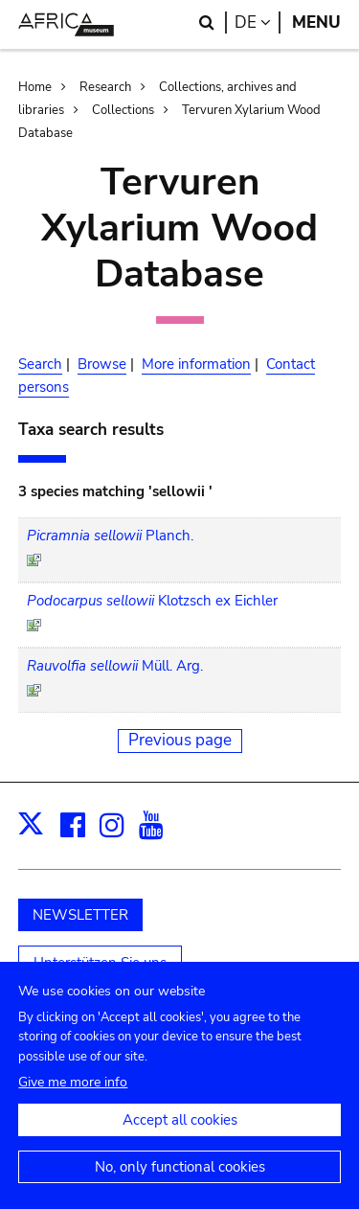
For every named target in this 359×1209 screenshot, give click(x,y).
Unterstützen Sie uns (100, 962)
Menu (316, 22)
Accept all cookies (180, 1136)
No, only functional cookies (180, 1183)
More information (196, 364)
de (257, 22)
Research (105, 87)
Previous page (180, 740)
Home (35, 87)
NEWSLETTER (80, 914)
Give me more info (72, 1098)
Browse (102, 364)
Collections (123, 110)
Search (40, 364)
